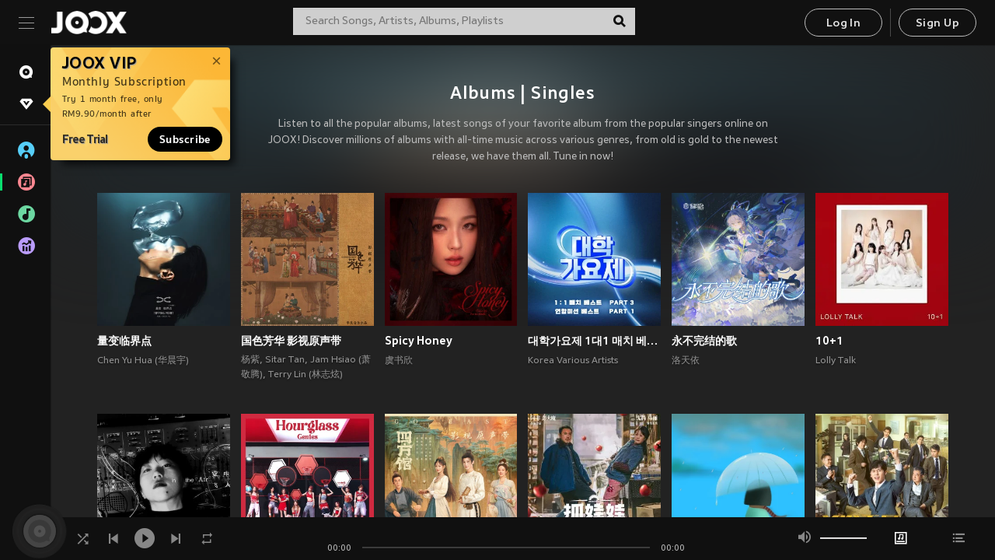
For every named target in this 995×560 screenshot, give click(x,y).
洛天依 (686, 360)
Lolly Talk (835, 360)
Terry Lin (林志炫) (305, 374)
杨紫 (250, 360)
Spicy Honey (418, 340)
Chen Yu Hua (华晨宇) (143, 360)
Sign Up (937, 24)
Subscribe (185, 139)
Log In (843, 24)
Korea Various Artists (573, 360)
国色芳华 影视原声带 (291, 340)
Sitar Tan (285, 360)
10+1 (829, 340)
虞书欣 (399, 360)
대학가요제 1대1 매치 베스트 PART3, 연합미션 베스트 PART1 (594, 340)
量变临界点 (124, 340)
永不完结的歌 (704, 340)
